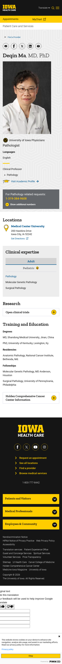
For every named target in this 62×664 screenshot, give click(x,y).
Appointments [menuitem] (10, 19)
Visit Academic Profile (25, 181)
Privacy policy (7, 649)
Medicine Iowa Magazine (15, 569)
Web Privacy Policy (45, 540)
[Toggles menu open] (57, 7)
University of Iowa (37, 569)
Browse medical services (33, 473)
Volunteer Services (12, 557)
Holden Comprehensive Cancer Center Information (25, 397)
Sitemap (7, 562)
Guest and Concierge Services (17, 553)
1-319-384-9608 (16, 198)
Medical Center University (27, 226)
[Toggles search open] (54, 7)
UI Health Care (20, 562)
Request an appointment (33, 457)
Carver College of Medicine (41, 562)
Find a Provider (14, 37)
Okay (31, 656)
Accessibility (9, 544)
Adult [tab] (31, 261)
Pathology (11, 276)
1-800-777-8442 (31, 482)
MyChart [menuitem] (37, 19)
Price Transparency (32, 557)
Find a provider (27, 468)
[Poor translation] (10, 606)
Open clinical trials (17, 312)
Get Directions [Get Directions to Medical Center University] (18, 238)
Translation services (12, 549)
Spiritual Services (41, 553)
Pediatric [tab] (28, 268)
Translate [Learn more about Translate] (43, 7)
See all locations (28, 463)
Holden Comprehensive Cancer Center (21, 566)
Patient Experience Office (36, 549)
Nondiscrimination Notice (15, 537)
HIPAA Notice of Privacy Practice (18, 540)
